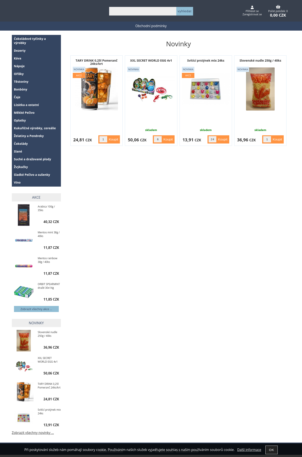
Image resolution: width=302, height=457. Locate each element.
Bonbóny (20, 89)
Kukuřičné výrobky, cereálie (35, 128)
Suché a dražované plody (32, 159)
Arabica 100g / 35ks (46, 208)
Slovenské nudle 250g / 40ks (260, 60)
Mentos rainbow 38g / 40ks (47, 260)
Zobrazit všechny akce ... (36, 309)
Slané (18, 151)
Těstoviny (21, 82)
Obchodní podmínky (151, 26)
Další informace (249, 450)
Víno (17, 182)
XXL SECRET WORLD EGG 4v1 (151, 60)
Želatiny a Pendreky (29, 136)
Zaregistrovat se (252, 14)
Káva (17, 58)
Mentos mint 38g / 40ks (49, 234)
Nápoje (19, 66)
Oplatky (20, 120)
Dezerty (20, 50)
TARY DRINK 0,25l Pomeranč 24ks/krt (97, 62)
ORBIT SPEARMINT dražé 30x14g (49, 286)
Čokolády (21, 144)
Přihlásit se (252, 11)
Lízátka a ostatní (26, 105)
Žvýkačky (21, 167)
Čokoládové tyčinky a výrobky (30, 41)
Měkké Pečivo (24, 113)
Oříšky (19, 74)
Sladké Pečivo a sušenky (32, 175)
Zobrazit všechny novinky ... (33, 432)
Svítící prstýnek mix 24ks (205, 60)
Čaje (17, 97)
